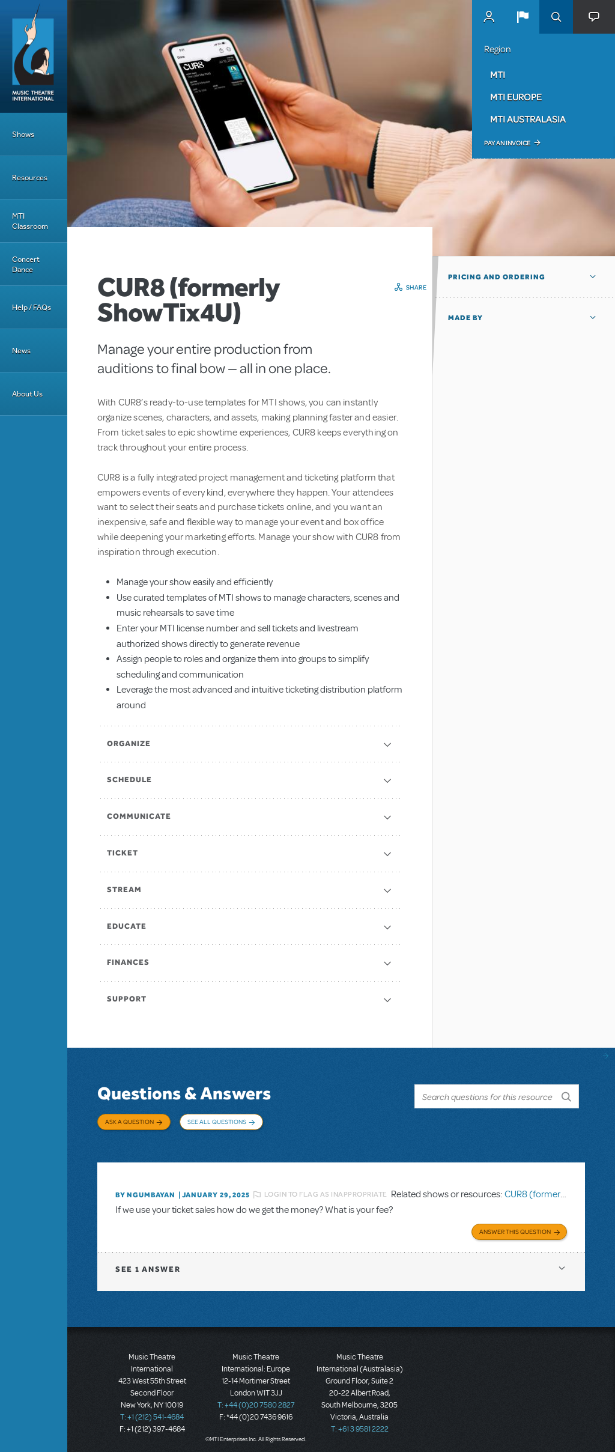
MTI (497, 74)
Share (416, 287)
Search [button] (556, 17)
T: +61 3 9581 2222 (360, 1422)
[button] (522, 17)
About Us (27, 394)
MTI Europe (516, 97)
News (21, 350)
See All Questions (216, 1121)
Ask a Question (129, 1121)
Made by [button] (465, 318)
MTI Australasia (528, 119)
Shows (23, 134)
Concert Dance (26, 264)
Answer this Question (515, 1224)
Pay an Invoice (507, 143)
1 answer (147, 1261)
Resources (29, 177)
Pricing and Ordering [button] (496, 277)
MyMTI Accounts (489, 17)
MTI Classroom (30, 221)
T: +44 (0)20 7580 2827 (256, 1398)
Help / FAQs (31, 307)
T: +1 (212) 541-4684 (152, 1410)
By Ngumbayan (145, 1189)
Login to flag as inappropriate (325, 1189)
